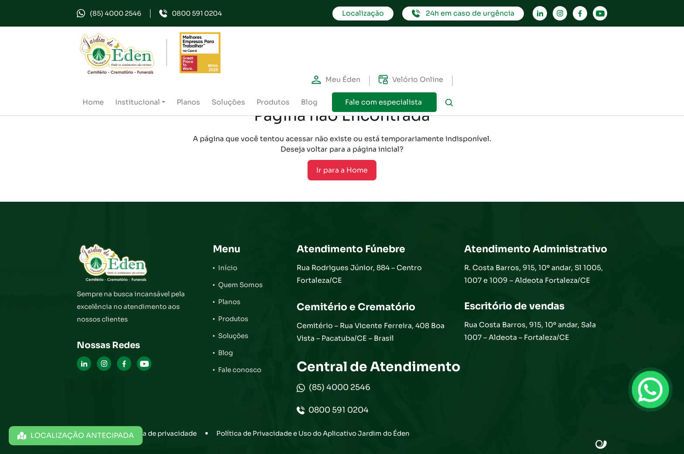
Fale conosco (239, 370)
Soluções (228, 102)
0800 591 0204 (190, 13)
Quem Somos (240, 285)
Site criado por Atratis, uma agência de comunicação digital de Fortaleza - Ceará (601, 445)
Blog (309, 102)
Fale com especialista (384, 102)
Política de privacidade (159, 433)
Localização (363, 13)
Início (227, 268)
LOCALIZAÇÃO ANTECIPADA (75, 435)
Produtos (273, 102)
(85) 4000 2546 (109, 13)
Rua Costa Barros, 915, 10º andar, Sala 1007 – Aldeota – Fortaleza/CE (530, 331)
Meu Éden (335, 80)
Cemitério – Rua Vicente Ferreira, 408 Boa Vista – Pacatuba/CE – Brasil (371, 332)
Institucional (137, 102)
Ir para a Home (342, 170)
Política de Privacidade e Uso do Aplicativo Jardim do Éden (313, 433)
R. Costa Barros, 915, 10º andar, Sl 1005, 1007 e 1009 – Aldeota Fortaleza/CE (533, 274)
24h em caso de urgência (463, 13)
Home (93, 102)
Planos (188, 102)
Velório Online (411, 80)
